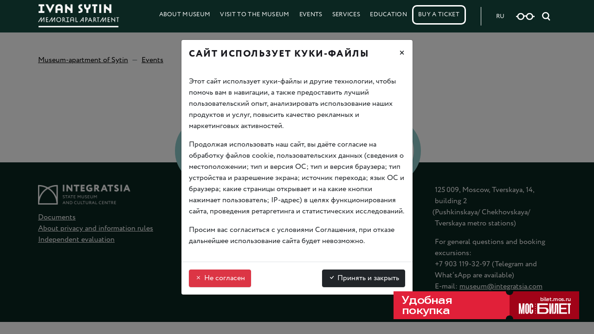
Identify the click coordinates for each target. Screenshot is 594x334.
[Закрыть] (402, 54)
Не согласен (220, 278)
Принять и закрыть (363, 278)
